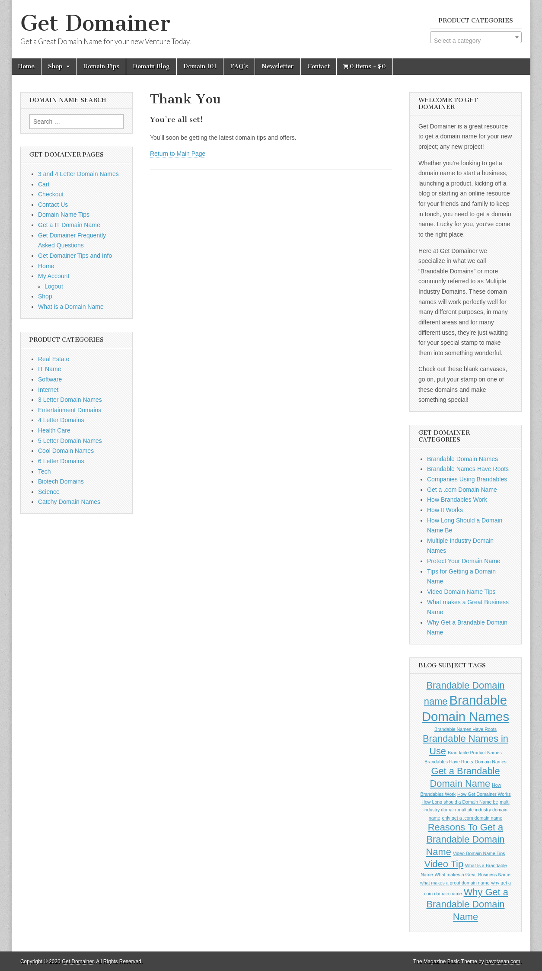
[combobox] (476, 37)
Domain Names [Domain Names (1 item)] (491, 761)
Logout (54, 286)
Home (26, 66)
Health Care (54, 430)
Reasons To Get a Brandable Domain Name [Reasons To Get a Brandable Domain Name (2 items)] (465, 839)
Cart (43, 184)
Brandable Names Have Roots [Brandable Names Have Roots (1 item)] (465, 729)
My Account (53, 275)
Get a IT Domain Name (69, 224)
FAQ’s (239, 66)
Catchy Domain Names (69, 501)
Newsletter (277, 66)
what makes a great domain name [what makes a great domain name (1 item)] (455, 882)
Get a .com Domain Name (462, 489)
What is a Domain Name (71, 306)
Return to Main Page (177, 153)
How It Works (445, 509)
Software (50, 379)
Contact (318, 66)
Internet (48, 389)
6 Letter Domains (61, 461)
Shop (55, 66)
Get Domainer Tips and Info (75, 255)
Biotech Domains (61, 481)
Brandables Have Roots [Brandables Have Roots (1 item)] (448, 761)
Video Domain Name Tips (461, 591)
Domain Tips (101, 66)
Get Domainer (95, 23)
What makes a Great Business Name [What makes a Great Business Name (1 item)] (472, 874)
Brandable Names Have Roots (468, 468)
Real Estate (53, 359)
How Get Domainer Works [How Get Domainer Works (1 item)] (484, 794)
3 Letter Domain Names (70, 399)
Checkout (51, 194)
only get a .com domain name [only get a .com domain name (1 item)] (472, 817)
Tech (44, 471)
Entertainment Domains (69, 410)
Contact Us (53, 204)
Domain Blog (151, 66)
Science (49, 491)
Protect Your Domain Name (464, 561)
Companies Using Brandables (467, 479)
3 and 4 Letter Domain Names (78, 173)
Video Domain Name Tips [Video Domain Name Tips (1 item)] (479, 853)
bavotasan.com (502, 961)
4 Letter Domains (61, 420)
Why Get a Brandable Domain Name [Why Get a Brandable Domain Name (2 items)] (467, 904)
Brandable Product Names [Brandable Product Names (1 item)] (475, 752)
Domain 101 (200, 66)
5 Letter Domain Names (70, 440)
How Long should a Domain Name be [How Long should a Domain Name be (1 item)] (459, 801)
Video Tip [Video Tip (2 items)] (443, 864)
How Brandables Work (457, 499)
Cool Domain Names (66, 450)
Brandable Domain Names (462, 458)
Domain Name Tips (63, 214)
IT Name (49, 368)
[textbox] (475, 41)
